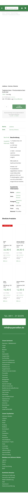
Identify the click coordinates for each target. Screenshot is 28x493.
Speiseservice (6, 399)
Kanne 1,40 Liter (20, 246)
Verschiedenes (6, 439)
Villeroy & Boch (6, 450)
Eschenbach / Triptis (8, 442)
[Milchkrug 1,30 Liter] (7, 272)
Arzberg (4, 425)
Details (5, 261)
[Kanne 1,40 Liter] (20, 232)
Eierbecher (5, 394)
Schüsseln (5, 377)
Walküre (4, 427)
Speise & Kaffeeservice (8, 362)
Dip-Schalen (5, 392)
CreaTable (5, 446)
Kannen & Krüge (6, 384)
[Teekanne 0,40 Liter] (20, 272)
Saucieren (5, 375)
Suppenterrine (6, 390)
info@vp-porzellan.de (14, 327)
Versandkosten (12, 97)
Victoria (16, 129)
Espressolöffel (6, 452)
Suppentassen (6, 369)
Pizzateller (5, 373)
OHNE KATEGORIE (7, 409)
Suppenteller (5, 356)
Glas (3, 352)
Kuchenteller (5, 358)
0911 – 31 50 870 (14, 115)
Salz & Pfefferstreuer (8, 396)
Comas (4, 431)
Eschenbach (5, 429)
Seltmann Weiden (7, 416)
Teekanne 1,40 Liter (7, 246)
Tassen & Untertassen (8, 360)
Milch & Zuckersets (7, 386)
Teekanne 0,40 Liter (21, 286)
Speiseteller (5, 354)
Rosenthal (5, 437)
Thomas (4, 435)
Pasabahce (5, 433)
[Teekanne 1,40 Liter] (7, 232)
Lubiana (11, 127)
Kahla (3, 422)
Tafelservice (5, 401)
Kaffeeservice (6, 367)
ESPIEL (4, 420)
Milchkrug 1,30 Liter (7, 286)
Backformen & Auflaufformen (10, 388)
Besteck (4, 349)
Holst (3, 444)
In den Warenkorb (19, 106)
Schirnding (5, 448)
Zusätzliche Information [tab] (6, 142)
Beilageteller (5, 379)
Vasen (4, 345)
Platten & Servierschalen (9, 371)
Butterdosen (5, 405)
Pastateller (5, 381)
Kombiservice (6, 364)
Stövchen (4, 403)
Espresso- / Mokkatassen (9, 343)
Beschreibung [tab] (6, 137)
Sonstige (4, 407)
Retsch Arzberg (6, 454)
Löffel (3, 347)
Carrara (11, 129)
